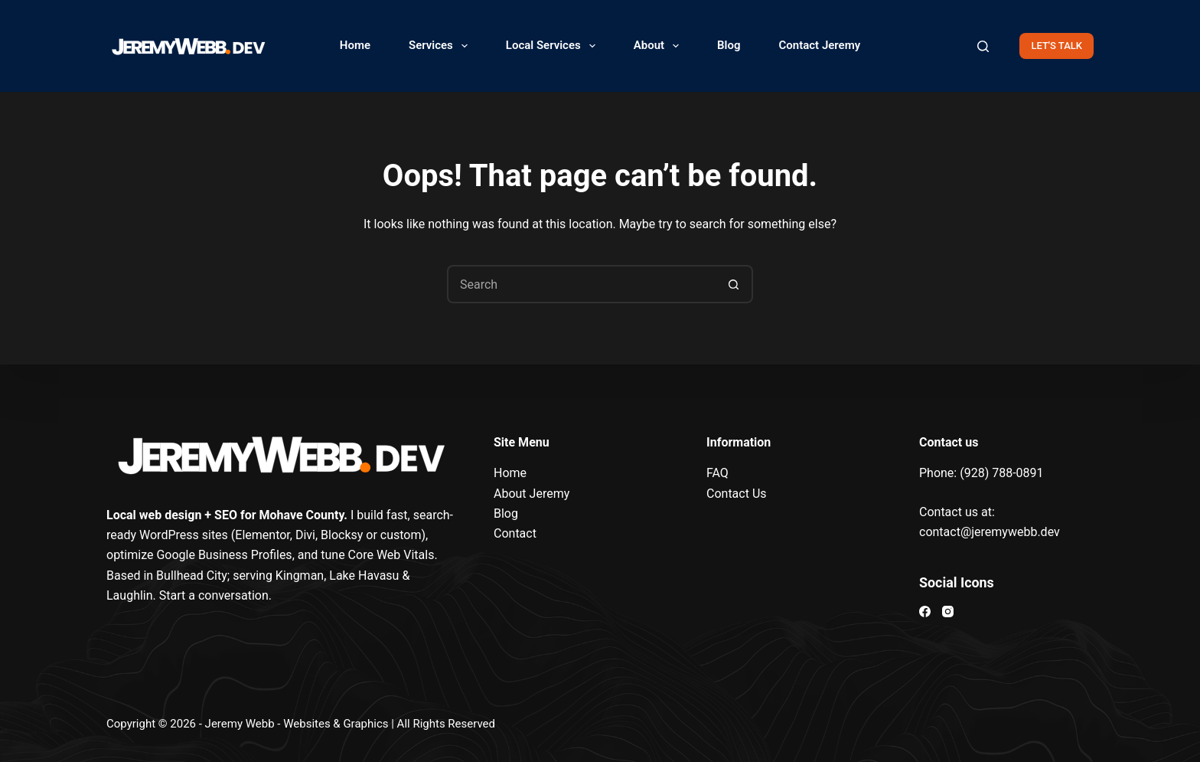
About (659, 46)
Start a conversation (214, 595)
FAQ (717, 473)
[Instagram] (948, 611)
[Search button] (734, 284)
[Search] (983, 46)
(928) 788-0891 (1001, 473)
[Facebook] (925, 611)
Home (355, 45)
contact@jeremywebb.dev (989, 532)
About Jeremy (531, 493)
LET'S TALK (1056, 45)
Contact (515, 533)
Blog (728, 45)
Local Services (554, 46)
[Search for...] (581, 284)
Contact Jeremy (820, 45)
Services (441, 46)
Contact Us (736, 493)
